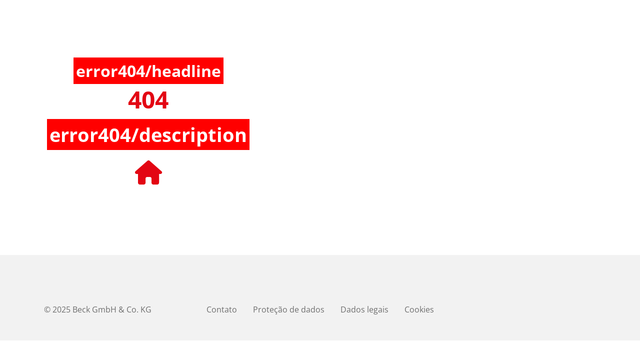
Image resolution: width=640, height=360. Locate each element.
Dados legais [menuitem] (364, 309)
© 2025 (98, 309)
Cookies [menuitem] (419, 309)
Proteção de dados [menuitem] (288, 309)
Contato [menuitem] (221, 309)
